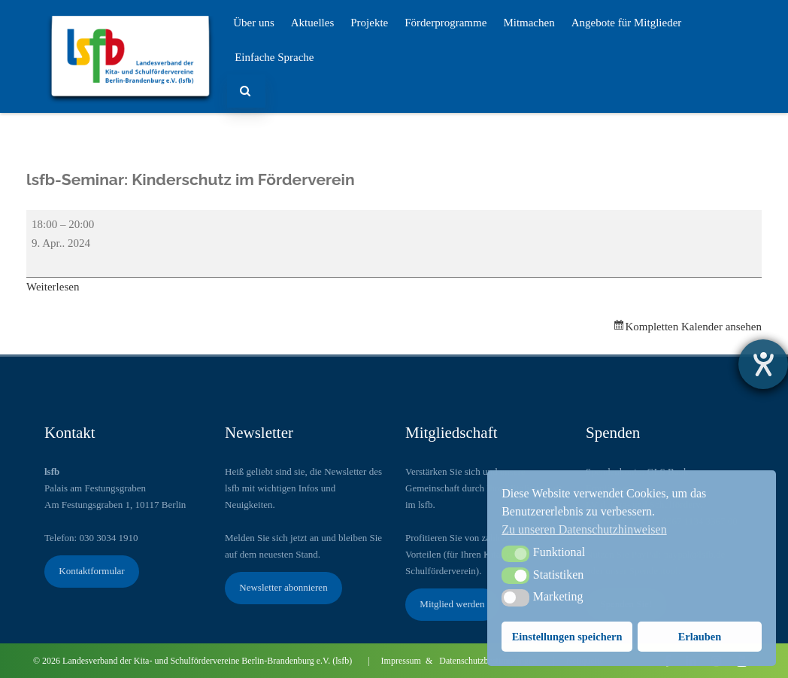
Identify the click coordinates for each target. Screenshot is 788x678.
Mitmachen (528, 23)
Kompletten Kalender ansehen (693, 327)
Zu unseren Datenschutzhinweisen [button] (584, 529)
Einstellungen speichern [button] (567, 637)
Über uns (253, 23)
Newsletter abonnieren (283, 587)
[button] (515, 554)
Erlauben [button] (700, 637)
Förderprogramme (445, 23)
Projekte (369, 23)
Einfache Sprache (274, 57)
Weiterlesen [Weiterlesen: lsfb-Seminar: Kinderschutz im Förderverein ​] (52, 287)
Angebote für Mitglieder (626, 23)
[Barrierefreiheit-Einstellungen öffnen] (763, 364)
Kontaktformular (91, 570)
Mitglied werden (452, 604)
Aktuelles (313, 23)
